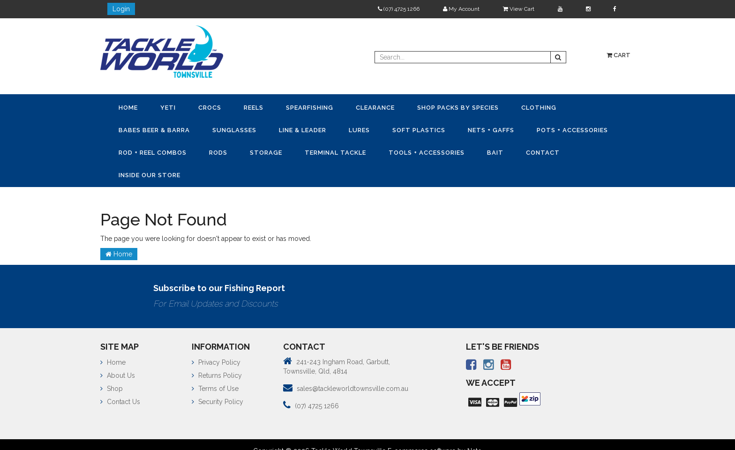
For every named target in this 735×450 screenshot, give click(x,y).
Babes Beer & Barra (154, 130)
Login (121, 9)
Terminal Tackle (335, 152)
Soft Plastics (418, 130)
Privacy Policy (216, 362)
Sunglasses (234, 130)
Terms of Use (215, 388)
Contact (543, 152)
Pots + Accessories (572, 130)
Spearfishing (309, 107)
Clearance (375, 107)
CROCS (209, 107)
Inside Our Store (149, 175)
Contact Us (120, 401)
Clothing (538, 107)
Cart (618, 55)
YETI (168, 107)
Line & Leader (302, 130)
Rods (218, 152)
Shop (111, 388)
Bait (495, 152)
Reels (253, 107)
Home (128, 107)
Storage (266, 152)
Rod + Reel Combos (153, 152)
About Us (117, 375)
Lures (359, 130)
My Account (461, 9)
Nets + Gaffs (491, 130)
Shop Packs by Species (458, 107)
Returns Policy (217, 375)
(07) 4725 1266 (399, 9)
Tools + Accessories (427, 152)
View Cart (518, 9)
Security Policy (217, 401)
